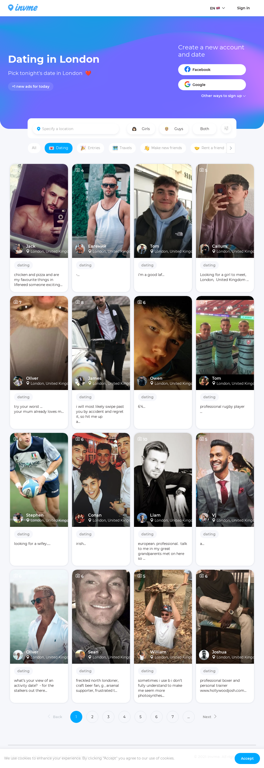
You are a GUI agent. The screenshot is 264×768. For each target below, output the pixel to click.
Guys (174, 129)
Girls (141, 129)
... (188, 717)
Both (204, 129)
